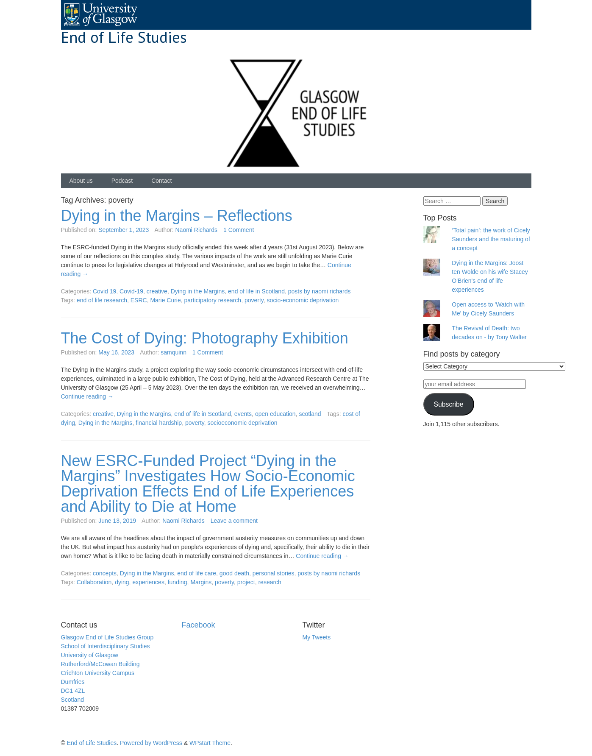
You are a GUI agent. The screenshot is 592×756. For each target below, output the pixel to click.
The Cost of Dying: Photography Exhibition (204, 338)
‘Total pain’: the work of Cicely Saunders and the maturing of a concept (491, 239)
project (246, 582)
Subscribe (448, 404)
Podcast (122, 180)
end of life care (196, 573)
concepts (105, 573)
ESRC (139, 300)
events (243, 413)
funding (177, 582)
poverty (254, 300)
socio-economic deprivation (303, 300)
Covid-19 (131, 291)
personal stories (274, 573)
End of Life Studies (124, 37)
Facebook (198, 625)
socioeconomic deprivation (243, 422)
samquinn (173, 352)
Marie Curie (165, 300)
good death (234, 573)
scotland (310, 413)
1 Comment (238, 229)
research (269, 582)
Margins (200, 582)
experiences (148, 582)
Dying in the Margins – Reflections (176, 215)
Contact (161, 180)
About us (81, 180)
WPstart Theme (210, 742)
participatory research (213, 300)
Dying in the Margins (198, 291)
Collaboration (94, 582)
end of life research (102, 300)
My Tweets (317, 637)
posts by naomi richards (319, 291)
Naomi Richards (196, 229)
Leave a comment (234, 520)
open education (275, 413)
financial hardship (159, 422)
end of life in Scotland (256, 291)
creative (157, 291)
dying (122, 582)
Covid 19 (104, 291)
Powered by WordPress (151, 742)
